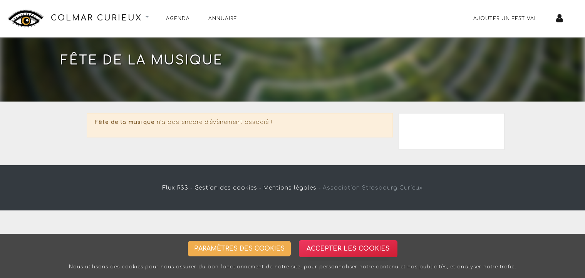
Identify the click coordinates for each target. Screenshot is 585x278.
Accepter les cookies (348, 248)
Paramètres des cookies (239, 248)
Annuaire (222, 18)
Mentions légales (290, 188)
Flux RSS (175, 188)
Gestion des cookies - (227, 188)
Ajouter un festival (505, 18)
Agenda (178, 18)
